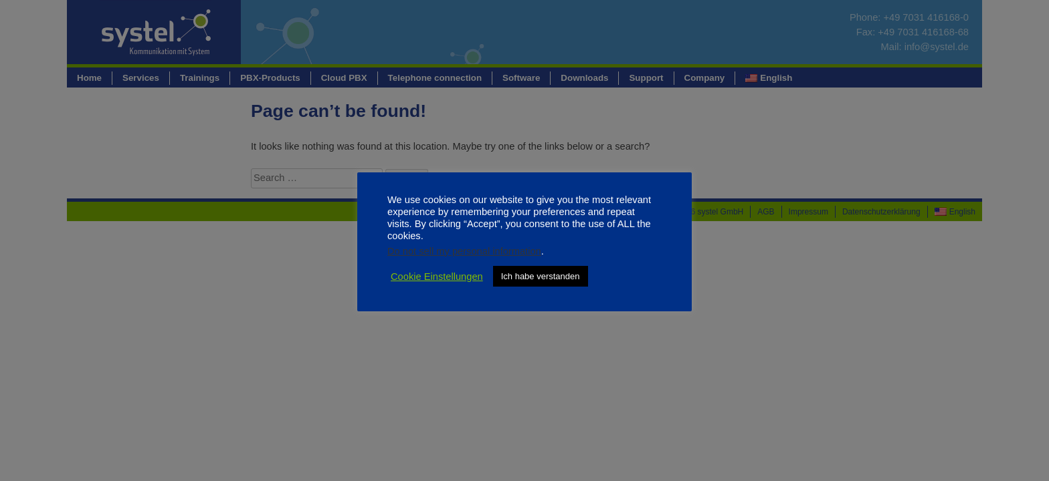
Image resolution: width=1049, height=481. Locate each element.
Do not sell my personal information (464, 251)
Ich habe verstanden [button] (540, 276)
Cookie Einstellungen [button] (437, 276)
